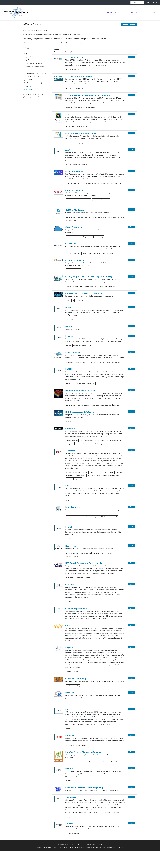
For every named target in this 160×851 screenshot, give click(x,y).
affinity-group (70, 217)
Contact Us (118, 848)
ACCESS (69, 88)
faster (68, 384)
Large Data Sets (72, 507)
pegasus (76, 672)
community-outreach (73, 183)
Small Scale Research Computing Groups (84, 787)
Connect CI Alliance (74, 260)
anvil (83, 164)
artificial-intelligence (72, 556)
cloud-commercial (72, 237)
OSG (67, 625)
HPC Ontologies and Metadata (79, 412)
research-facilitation (117, 217)
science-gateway (80, 476)
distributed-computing (73, 362)
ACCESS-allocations (72, 69)
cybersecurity (80, 300)
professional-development (90, 183)
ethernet (85, 362)
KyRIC (68, 486)
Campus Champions (74, 190)
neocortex (108, 553)
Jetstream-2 (71, 450)
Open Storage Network (76, 608)
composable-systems (80, 346)
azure (84, 253)
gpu (83, 143)
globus (84, 745)
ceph (115, 517)
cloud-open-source (86, 237)
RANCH (68, 709)
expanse (68, 346)
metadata (69, 421)
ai (66, 143)
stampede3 (69, 817)
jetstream (85, 472)
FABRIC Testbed (72, 352)
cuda (98, 476)
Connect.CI (107, 848)
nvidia (93, 476)
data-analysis (73, 539)
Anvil (67, 150)
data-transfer (105, 517)
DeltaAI (68, 326)
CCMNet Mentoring (74, 210)
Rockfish (69, 768)
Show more (27, 89)
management (86, 200)
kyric (67, 500)
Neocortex (70, 546)
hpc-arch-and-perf (89, 444)
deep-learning (73, 553)
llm (70, 833)
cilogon (117, 362)
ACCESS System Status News (79, 76)
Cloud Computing (73, 227)
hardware (79, 444)
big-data (96, 517)
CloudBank (70, 243)
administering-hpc (89, 107)
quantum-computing (73, 686)
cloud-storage (99, 237)
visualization (95, 405)
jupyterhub (110, 362)
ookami (68, 601)
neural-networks (98, 553)
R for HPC (70, 692)
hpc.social (70, 428)
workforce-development (115, 183)
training (103, 183)
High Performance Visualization (80, 390)
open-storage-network (73, 517)
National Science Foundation (89, 845)
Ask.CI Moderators (74, 171)
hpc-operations (78, 88)
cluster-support (100, 440)
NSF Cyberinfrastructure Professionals (83, 563)
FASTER (69, 369)
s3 (111, 517)
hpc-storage (113, 444)
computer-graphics (83, 405)
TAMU (73, 126)
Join (148, 2)
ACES (67, 114)
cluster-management (86, 440)
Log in (155, 2)
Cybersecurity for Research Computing (83, 293)
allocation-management (74, 107)
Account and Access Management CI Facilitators (88, 95)
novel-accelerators (83, 126)
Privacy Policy (78, 848)
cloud (79, 253)
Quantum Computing (75, 678)
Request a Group (128, 24)
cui (73, 300)
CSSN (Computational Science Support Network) (88, 277)
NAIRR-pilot (76, 833)
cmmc (68, 300)
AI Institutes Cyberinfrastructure (80, 133)
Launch (68, 527)
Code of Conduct (93, 848)
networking (97, 362)
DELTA (68, 307)
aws (74, 253)
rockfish (68, 781)
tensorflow (69, 476)
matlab (112, 476)
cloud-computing (107, 253)
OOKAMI (69, 584)
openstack (118, 472)
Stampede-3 (71, 797)
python (88, 143)
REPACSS (69, 735)
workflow (69, 672)
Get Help (123, 12)
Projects (134, 12)
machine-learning (74, 143)
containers (69, 479)
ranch (68, 729)
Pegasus (69, 647)
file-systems (70, 444)
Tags (153, 12)
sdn (104, 362)
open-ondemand (105, 405)
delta (67, 319)
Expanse (69, 336)
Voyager (69, 823)
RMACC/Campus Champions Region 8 (83, 752)
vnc (118, 405)
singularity (78, 479)
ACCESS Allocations (74, 57)
